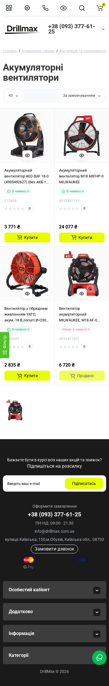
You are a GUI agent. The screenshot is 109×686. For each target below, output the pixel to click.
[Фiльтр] (4, 345)
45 (13, 96)
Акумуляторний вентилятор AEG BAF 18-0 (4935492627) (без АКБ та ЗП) (26, 176)
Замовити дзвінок (54, 549)
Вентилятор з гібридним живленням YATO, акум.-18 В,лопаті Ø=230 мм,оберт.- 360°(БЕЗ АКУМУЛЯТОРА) (26, 314)
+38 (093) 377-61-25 (71, 29)
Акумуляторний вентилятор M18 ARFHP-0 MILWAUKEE (81, 176)
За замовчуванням (81, 96)
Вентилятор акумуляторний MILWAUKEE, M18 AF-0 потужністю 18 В (78, 314)
